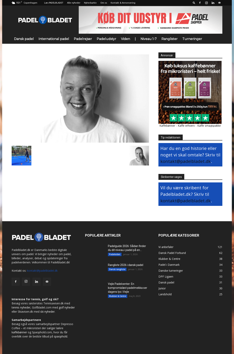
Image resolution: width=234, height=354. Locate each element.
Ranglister (169, 39)
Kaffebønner (167, 125)
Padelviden (114, 254)
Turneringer (192, 39)
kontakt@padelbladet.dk (185, 161)
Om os (103, 3)
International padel (53, 39)
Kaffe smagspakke (209, 125)
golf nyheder (67, 307)
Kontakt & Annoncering (123, 3)
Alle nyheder (73, 3)
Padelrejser (83, 39)
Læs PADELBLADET (53, 3)
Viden (125, 39)
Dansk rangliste (117, 269)
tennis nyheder (21, 307)
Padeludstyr (106, 39)
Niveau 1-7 (148, 39)
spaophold (60, 336)
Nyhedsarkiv (90, 3)
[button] (194, 2)
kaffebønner (19, 332)
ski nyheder (47, 311)
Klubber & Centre (117, 296)
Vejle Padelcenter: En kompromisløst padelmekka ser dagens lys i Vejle (127, 287)
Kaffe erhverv (186, 125)
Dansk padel (24, 39)
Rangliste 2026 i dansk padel (125, 265)
